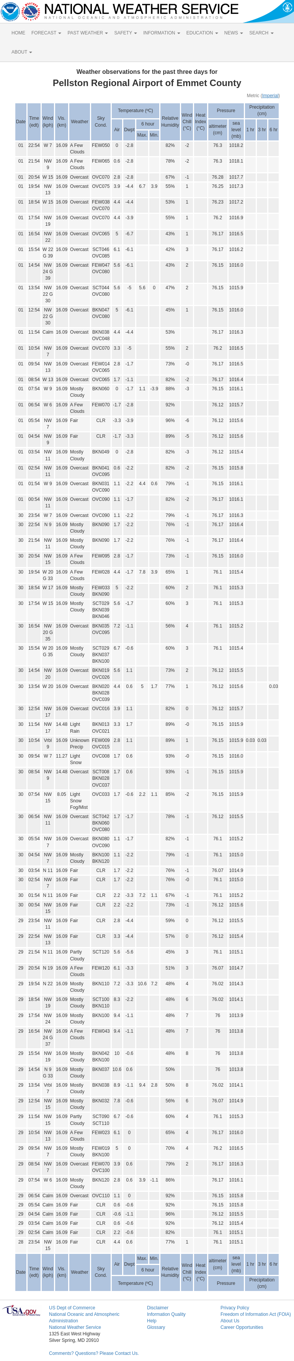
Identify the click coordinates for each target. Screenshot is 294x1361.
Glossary (156, 1327)
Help (152, 1321)
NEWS (233, 33)
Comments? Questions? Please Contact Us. (94, 1353)
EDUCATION (202, 33)
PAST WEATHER (87, 33)
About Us (229, 1321)
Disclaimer (157, 1307)
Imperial (270, 95)
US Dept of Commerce (72, 1307)
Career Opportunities (241, 1327)
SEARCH (261, 33)
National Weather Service (75, 1327)
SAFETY (125, 33)
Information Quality (166, 1314)
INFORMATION (161, 33)
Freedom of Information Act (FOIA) (255, 1314)
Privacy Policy (234, 1307)
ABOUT (21, 52)
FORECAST (46, 33)
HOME (18, 33)
